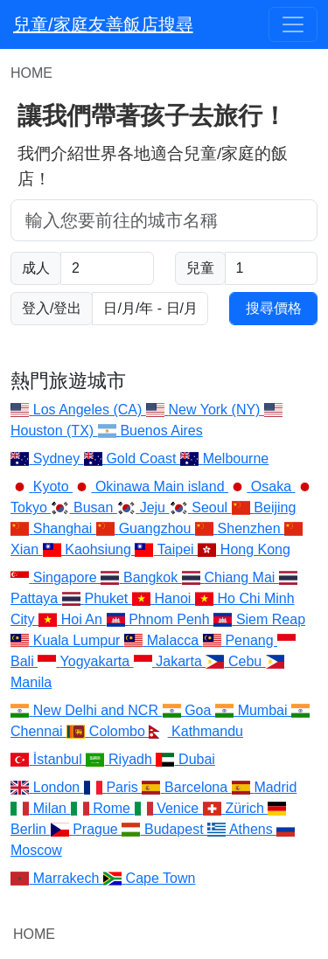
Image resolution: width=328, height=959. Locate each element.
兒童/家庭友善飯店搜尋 (103, 24)
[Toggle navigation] (293, 24)
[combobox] (164, 220)
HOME (34, 934)
